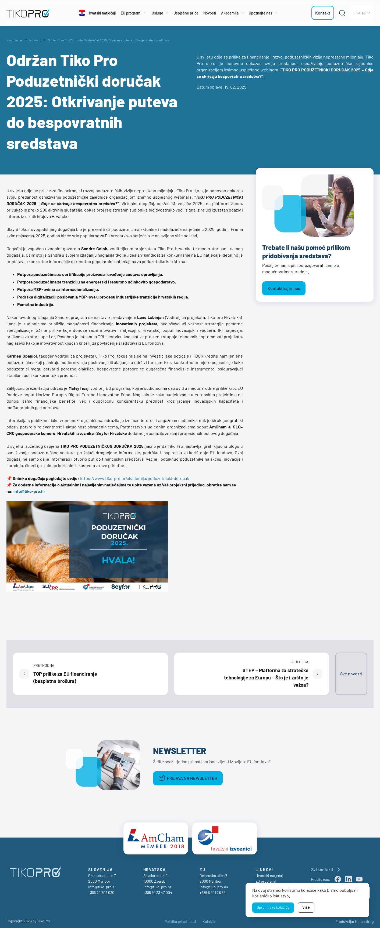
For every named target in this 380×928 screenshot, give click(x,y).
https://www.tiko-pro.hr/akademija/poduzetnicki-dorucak (134, 478)
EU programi (265, 878)
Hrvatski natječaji (269, 872)
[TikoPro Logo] (30, 12)
